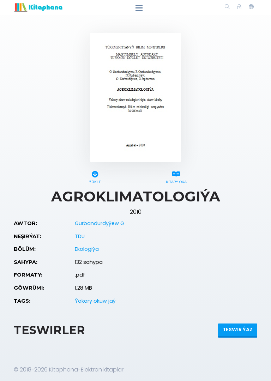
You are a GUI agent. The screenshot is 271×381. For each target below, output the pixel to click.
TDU (80, 236)
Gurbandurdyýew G (99, 223)
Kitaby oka (176, 176)
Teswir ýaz (238, 329)
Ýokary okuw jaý (95, 300)
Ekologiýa (87, 249)
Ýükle (95, 176)
